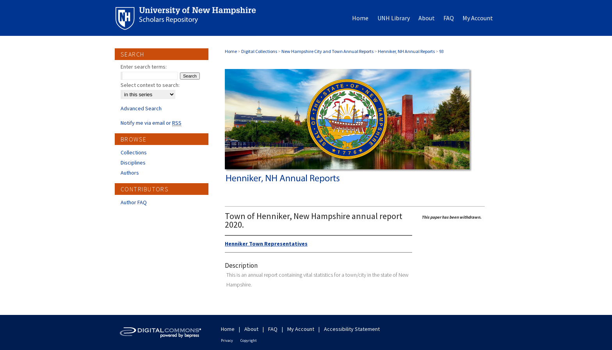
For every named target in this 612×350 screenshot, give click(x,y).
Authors (130, 172)
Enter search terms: (144, 66)
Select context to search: (150, 84)
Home (231, 51)
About (251, 328)
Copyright (248, 340)
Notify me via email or (151, 122)
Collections (134, 152)
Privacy (227, 340)
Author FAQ (134, 202)
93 (441, 51)
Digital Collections (259, 51)
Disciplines (133, 162)
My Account (300, 328)
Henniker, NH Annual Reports (406, 51)
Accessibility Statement (352, 328)
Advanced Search (141, 108)
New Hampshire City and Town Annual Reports (327, 51)
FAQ (273, 328)
